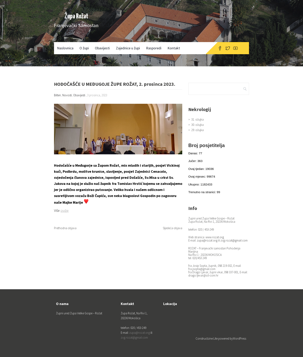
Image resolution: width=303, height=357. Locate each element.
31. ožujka (197, 119)
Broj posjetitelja (206, 145)
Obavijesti (102, 48)
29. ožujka (197, 130)
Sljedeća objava (172, 228)
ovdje (64, 210)
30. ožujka (197, 125)
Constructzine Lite (207, 338)
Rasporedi (153, 48)
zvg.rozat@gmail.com (234, 240)
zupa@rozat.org (207, 240)
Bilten (57, 95)
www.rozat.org (215, 237)
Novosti (67, 95)
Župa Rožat (76, 16)
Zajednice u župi (128, 48)
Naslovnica (65, 48)
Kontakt (173, 48)
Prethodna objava (65, 228)
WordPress (239, 338)
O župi (84, 48)
